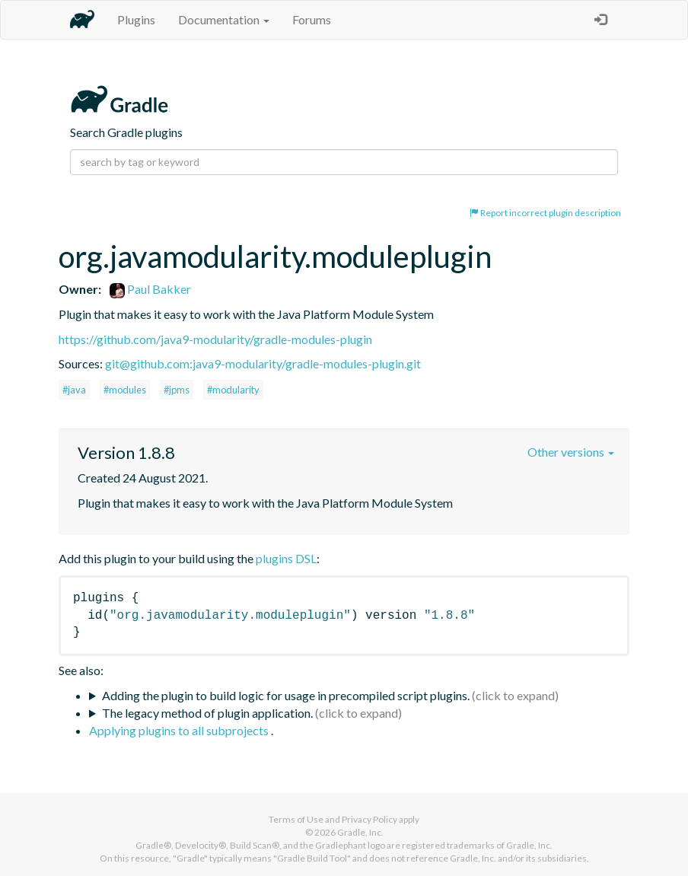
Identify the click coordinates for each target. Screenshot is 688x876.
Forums (311, 19)
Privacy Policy (369, 819)
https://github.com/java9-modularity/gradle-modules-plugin (215, 339)
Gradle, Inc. (360, 832)
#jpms (177, 390)
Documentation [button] (223, 19)
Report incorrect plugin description (545, 212)
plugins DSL (286, 558)
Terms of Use (296, 819)
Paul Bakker (150, 289)
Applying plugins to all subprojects (180, 730)
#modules (125, 390)
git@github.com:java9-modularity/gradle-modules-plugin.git (263, 363)
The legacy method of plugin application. (207, 713)
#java (74, 390)
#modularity (233, 390)
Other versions (570, 451)
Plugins (136, 19)
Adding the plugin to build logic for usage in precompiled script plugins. (286, 695)
